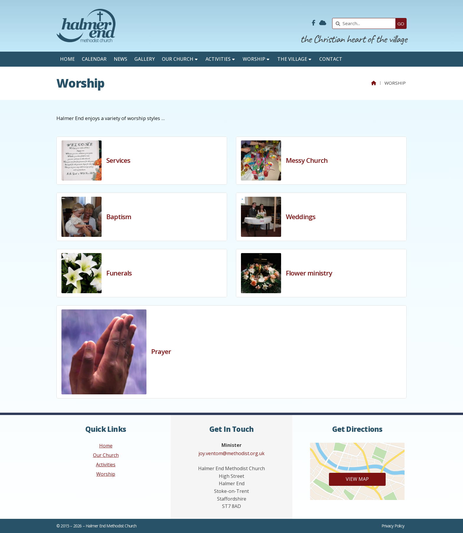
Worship (105, 474)
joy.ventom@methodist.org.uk (231, 453)
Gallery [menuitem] (144, 59)
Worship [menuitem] (254, 59)
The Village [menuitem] (292, 59)
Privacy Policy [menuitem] (393, 526)
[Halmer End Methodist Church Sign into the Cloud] (322, 23)
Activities (105, 464)
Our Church (106, 455)
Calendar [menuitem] (94, 59)
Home (106, 445)
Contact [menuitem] (330, 59)
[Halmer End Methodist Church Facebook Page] (313, 23)
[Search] (365, 23)
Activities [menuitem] (218, 59)
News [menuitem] (120, 59)
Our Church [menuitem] (177, 59)
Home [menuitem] (67, 59)
